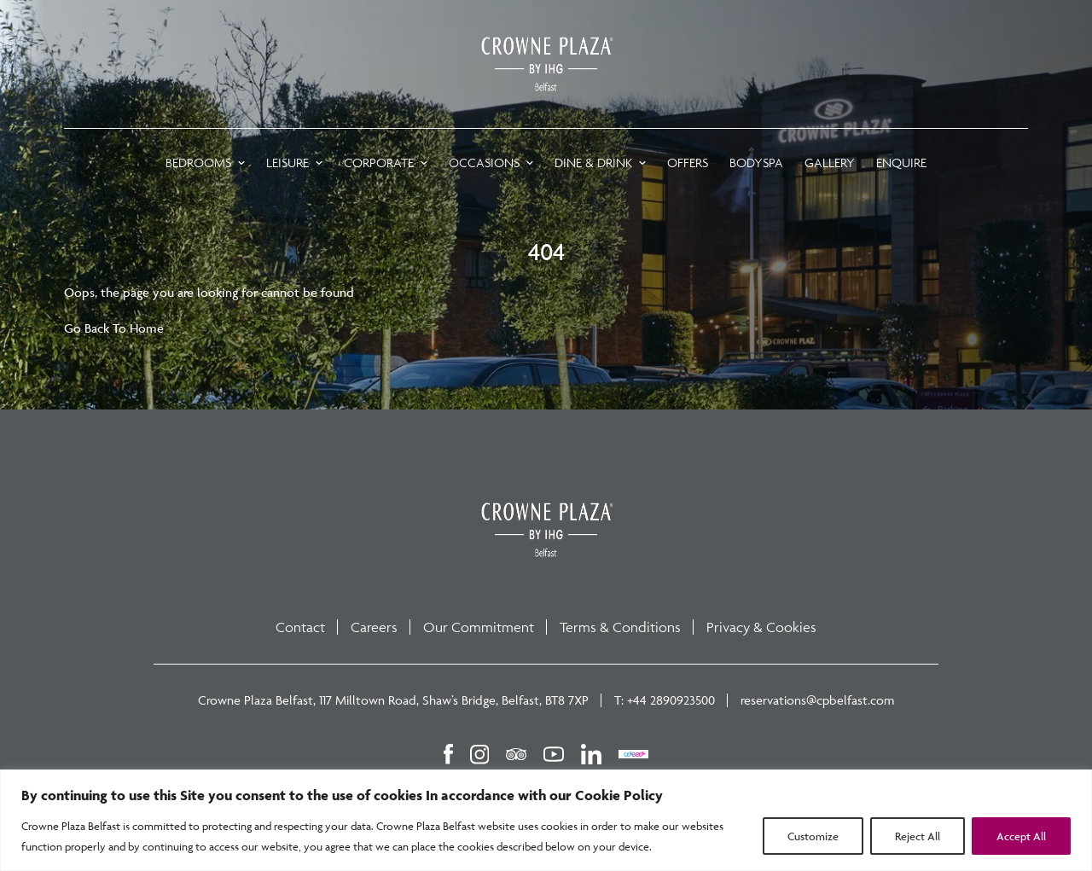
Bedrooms (198, 162)
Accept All (1021, 836)
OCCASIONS (484, 162)
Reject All (917, 836)
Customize (813, 836)
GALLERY (829, 162)
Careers (374, 627)
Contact (300, 627)
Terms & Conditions (620, 627)
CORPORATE (379, 162)
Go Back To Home (114, 328)
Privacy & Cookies (761, 627)
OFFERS (687, 162)
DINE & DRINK (593, 162)
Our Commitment (478, 627)
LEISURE (287, 162)
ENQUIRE (901, 162)
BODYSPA (756, 162)
